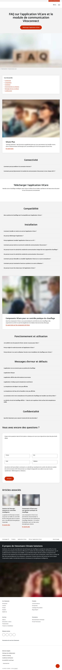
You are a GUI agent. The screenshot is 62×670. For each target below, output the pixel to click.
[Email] (17, 463)
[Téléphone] (44, 463)
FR (53, 4)
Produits (13, 539)
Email (7, 461)
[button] (58, 666)
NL (55, 4)
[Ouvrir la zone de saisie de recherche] (50, 4)
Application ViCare (22, 539)
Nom (34, 455)
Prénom (7, 455)
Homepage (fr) (5, 539)
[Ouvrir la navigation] (59, 5)
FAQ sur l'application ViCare (35, 539)
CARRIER (16, 668)
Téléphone (35, 461)
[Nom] (44, 456)
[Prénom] (17, 456)
